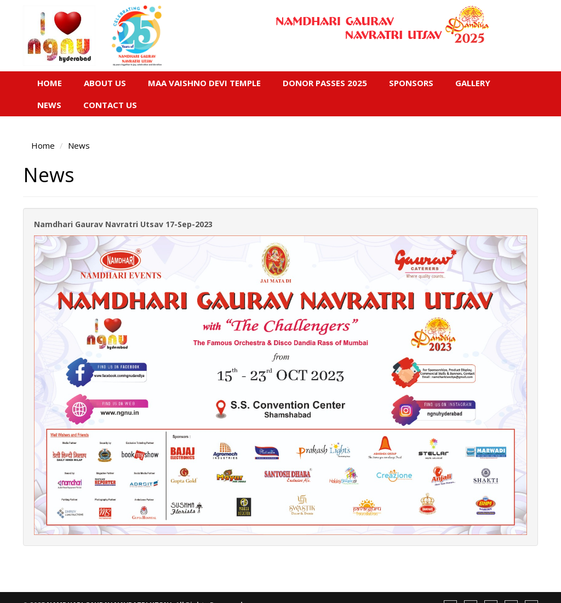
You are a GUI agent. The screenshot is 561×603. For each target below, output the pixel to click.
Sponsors (411, 82)
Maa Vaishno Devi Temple (204, 82)
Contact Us (110, 104)
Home (49, 82)
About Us (105, 82)
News (49, 104)
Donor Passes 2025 (325, 82)
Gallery (472, 82)
